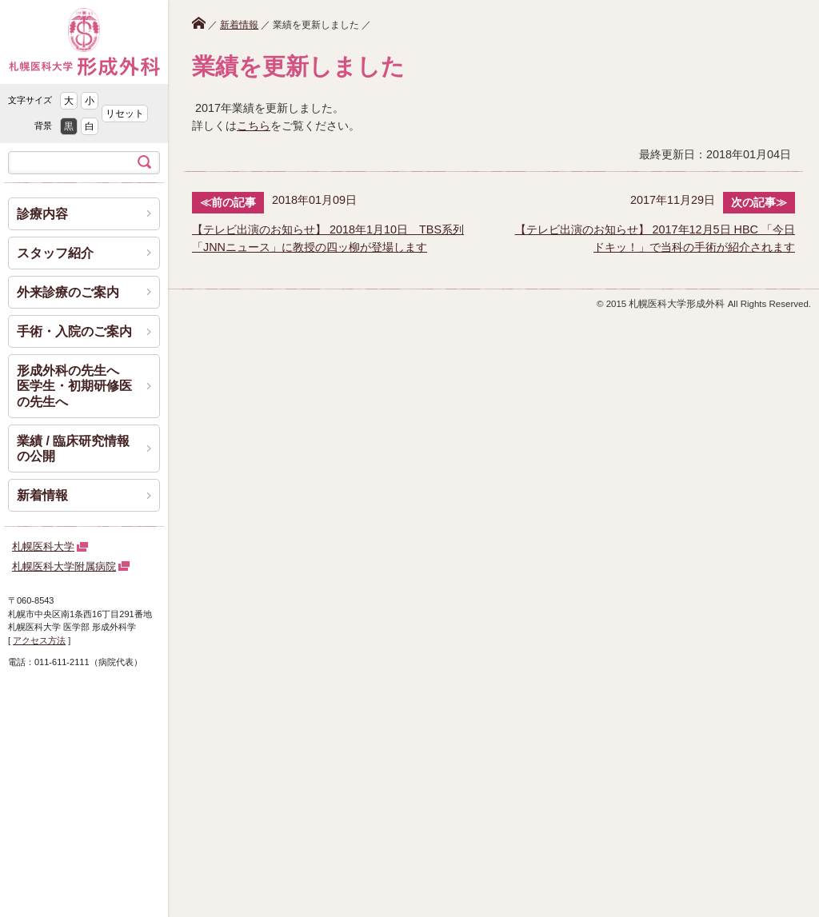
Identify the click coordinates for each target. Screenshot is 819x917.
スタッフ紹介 (55, 253)
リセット (125, 113)
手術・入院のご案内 (74, 331)
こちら (253, 125)
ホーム (199, 23)
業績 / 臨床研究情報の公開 (73, 448)
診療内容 (42, 214)
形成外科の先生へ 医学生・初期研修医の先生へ (74, 386)
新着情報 (239, 25)
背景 (43, 125)
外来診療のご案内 (68, 292)
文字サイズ (30, 100)
